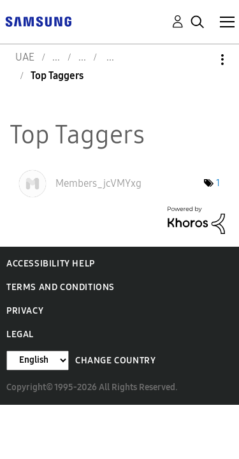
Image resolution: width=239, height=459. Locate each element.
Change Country (115, 360)
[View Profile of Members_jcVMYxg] (98, 183)
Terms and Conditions (60, 287)
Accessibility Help (50, 263)
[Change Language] (37, 360)
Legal (20, 334)
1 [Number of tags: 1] (218, 183)
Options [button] (201, 59)
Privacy (24, 310)
